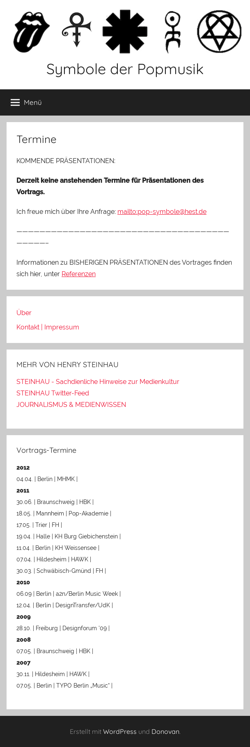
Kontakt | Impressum (47, 327)
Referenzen (79, 274)
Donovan (165, 731)
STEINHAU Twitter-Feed (52, 393)
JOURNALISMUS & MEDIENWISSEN (71, 405)
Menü (26, 102)
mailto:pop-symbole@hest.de (161, 212)
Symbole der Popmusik (125, 68)
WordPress (120, 731)
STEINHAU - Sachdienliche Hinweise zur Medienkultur (97, 382)
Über (24, 313)
